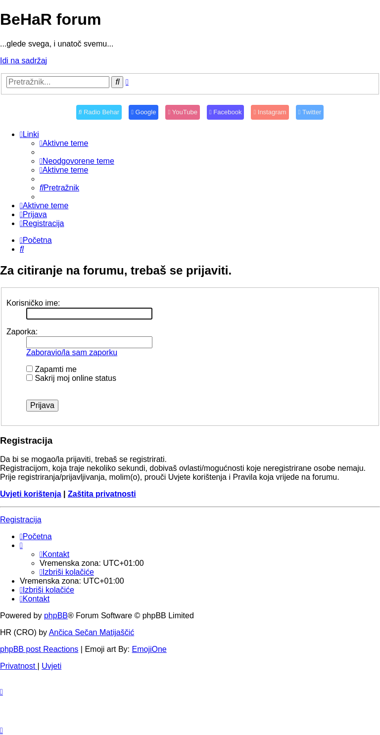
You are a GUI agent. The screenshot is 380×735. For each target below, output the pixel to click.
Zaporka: (22, 331)
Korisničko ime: (33, 303)
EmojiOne (149, 649)
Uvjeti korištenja (30, 494)
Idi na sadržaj (23, 60)
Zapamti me (51, 369)
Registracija (21, 519)
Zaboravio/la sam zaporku (71, 352)
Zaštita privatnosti (102, 494)
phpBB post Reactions (39, 649)
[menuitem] (64, 143)
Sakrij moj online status (71, 378)
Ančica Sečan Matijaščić (92, 632)
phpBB (56, 615)
